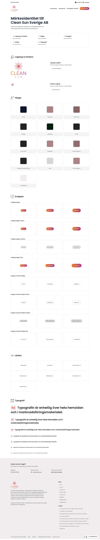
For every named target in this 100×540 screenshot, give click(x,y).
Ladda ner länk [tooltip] (23, 387)
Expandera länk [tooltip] (76, 377)
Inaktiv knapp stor (76, 321)
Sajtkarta (34, 537)
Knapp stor (76, 210)
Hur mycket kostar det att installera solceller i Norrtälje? (71, 509)
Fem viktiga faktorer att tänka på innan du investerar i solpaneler (73, 514)
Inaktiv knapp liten (23, 321)
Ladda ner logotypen (56, 68)
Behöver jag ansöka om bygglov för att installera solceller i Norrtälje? (74, 524)
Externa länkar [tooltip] (23, 376)
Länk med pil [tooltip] (50, 366)
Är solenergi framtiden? (64, 517)
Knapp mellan (50, 210)
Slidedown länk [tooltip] (49, 376)
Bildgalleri (62, 498)
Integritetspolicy (63, 503)
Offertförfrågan (84, 8)
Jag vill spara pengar (56, 473)
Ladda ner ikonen (55, 89)
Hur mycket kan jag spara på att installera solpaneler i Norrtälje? (73, 522)
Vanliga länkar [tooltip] (23, 366)
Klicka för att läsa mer (17, 38)
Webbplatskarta (63, 500)
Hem (61, 485)
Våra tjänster (53, 8)
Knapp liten (23, 210)
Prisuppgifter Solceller (72, 8)
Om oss (61, 488)
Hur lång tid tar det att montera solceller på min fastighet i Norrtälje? (74, 519)
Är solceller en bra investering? (66, 512)
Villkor (29, 537)
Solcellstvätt (61, 8)
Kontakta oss (62, 490)
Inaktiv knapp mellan (50, 321)
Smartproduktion (56, 537)
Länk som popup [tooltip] (76, 366)
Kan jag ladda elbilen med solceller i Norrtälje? (69, 527)
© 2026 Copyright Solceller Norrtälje (18, 537)
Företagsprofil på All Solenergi (44, 537)
